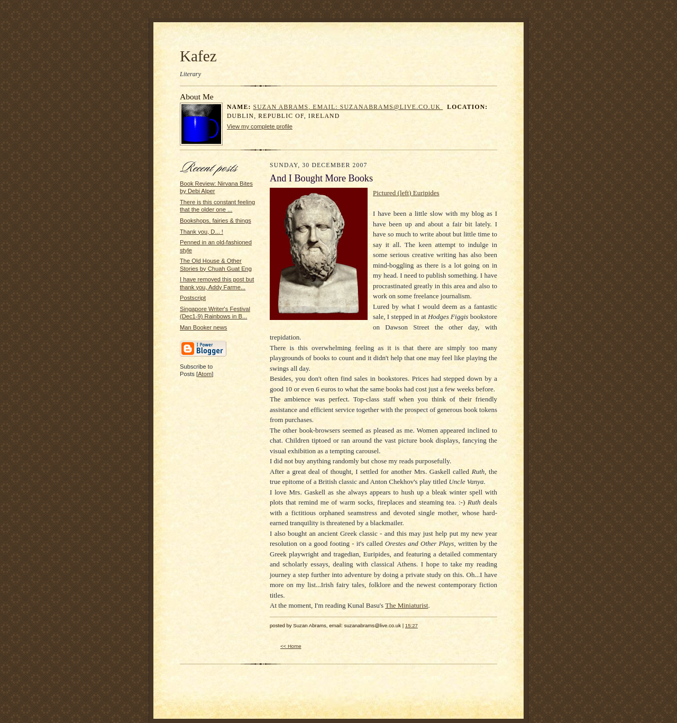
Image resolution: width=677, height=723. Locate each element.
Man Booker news (203, 327)
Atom (205, 374)
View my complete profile (259, 126)
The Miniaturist (406, 605)
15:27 (411, 625)
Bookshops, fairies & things (215, 220)
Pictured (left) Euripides (406, 193)
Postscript (193, 298)
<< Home (290, 646)
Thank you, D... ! (201, 231)
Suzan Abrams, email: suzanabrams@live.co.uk (348, 107)
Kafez (198, 56)
